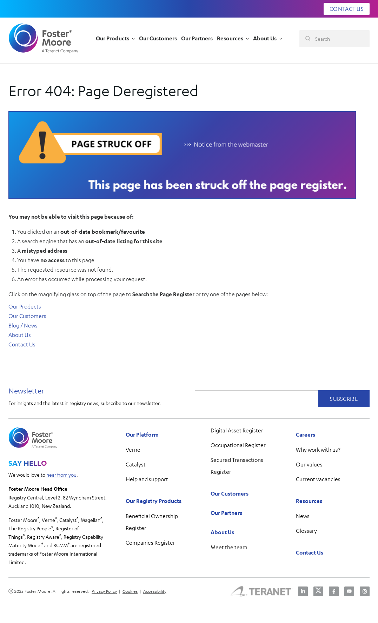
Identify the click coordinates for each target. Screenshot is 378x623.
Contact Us (21, 344)
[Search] (334, 38)
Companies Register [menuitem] (150, 542)
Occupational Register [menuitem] (238, 445)
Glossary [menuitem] (306, 530)
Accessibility (154, 591)
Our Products (24, 306)
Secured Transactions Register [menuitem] (237, 465)
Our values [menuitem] (309, 464)
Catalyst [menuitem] (136, 464)
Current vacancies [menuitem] (318, 479)
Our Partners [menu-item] (197, 38)
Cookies (130, 591)
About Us (19, 334)
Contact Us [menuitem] (309, 552)
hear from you (61, 474)
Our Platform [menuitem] (142, 434)
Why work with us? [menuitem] (318, 449)
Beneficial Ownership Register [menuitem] (152, 521)
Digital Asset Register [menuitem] (237, 430)
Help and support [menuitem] (147, 479)
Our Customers (27, 315)
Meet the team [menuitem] (229, 547)
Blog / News (23, 325)
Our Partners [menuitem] (226, 512)
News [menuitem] (303, 515)
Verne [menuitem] (133, 449)
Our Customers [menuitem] (229, 493)
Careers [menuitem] (305, 434)
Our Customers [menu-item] (158, 38)
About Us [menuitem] (222, 532)
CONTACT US (347, 8)
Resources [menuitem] (309, 500)
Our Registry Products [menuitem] (153, 500)
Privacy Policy (104, 591)
